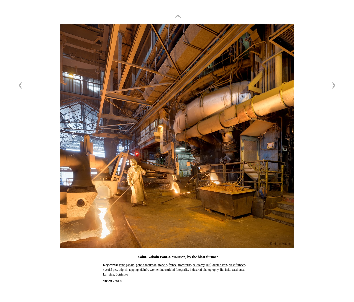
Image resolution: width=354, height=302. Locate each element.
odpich (123, 269)
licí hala (225, 269)
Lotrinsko (121, 274)
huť (208, 265)
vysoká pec (110, 269)
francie (162, 265)
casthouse (238, 269)
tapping (134, 269)
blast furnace (237, 265)
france (173, 265)
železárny (199, 265)
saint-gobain (126, 265)
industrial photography (204, 269)
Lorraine (108, 274)
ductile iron (220, 265)
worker (154, 269)
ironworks (184, 265)
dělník (144, 269)
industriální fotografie (174, 269)
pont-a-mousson (146, 265)
